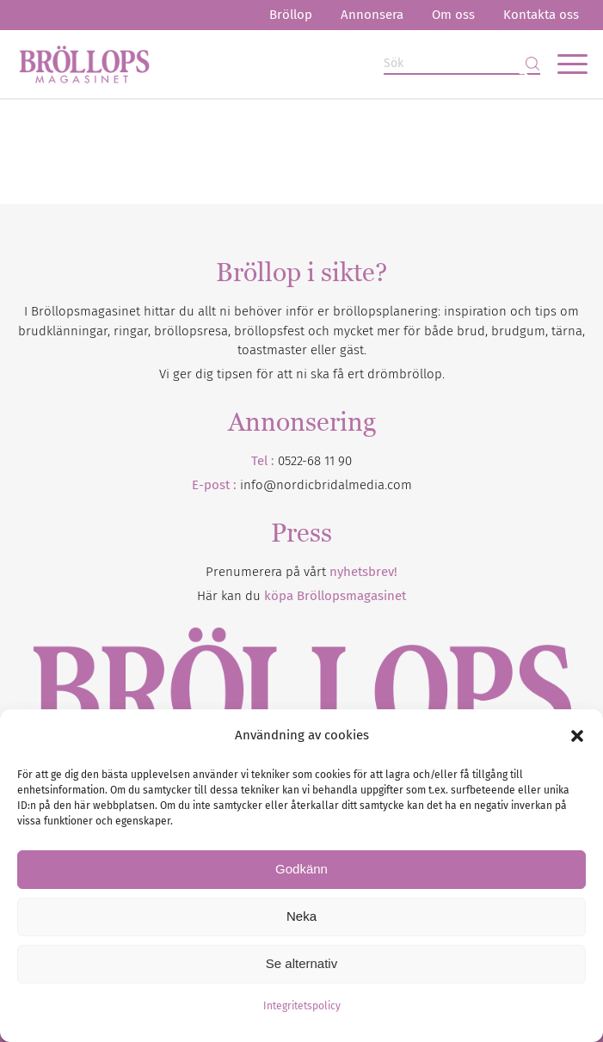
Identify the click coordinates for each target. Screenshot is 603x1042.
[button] (577, 736)
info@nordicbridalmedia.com (326, 485)
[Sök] (462, 64)
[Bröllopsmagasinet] (244, 63)
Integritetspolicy (302, 1006)
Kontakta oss (541, 14)
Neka (301, 916)
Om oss (453, 14)
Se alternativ (301, 963)
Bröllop (290, 14)
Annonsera (372, 14)
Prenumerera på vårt (301, 571)
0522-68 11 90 (315, 461)
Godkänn (301, 868)
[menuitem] (290, 15)
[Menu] (564, 63)
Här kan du (301, 596)
